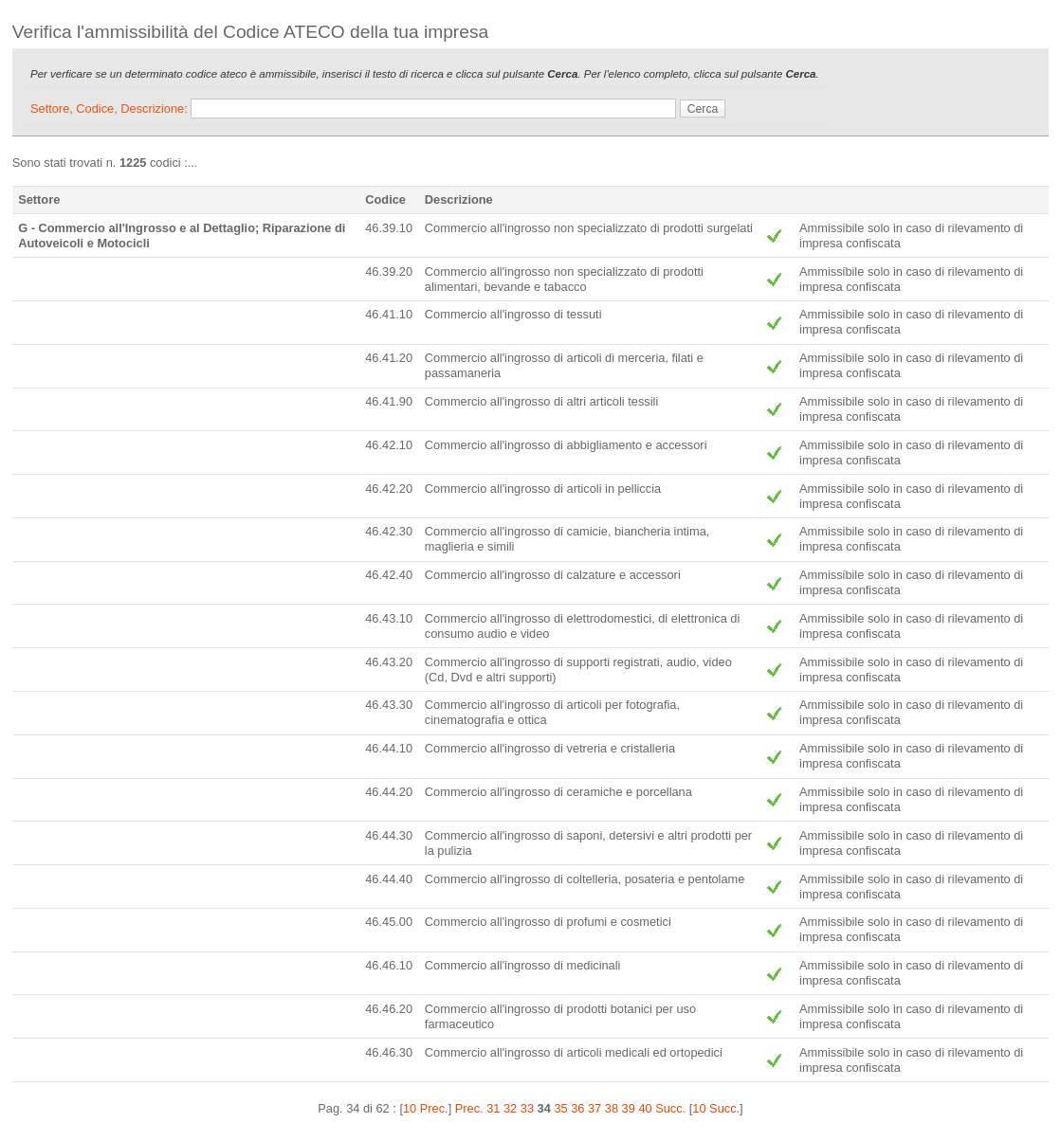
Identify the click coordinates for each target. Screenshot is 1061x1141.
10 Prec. (425, 1108)
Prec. (469, 1108)
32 (510, 1108)
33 (527, 1108)
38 (611, 1108)
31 (493, 1108)
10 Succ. (716, 1108)
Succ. (670, 1108)
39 (628, 1108)
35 (560, 1108)
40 (644, 1108)
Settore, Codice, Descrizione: (110, 108)
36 (577, 1108)
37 (594, 1108)
